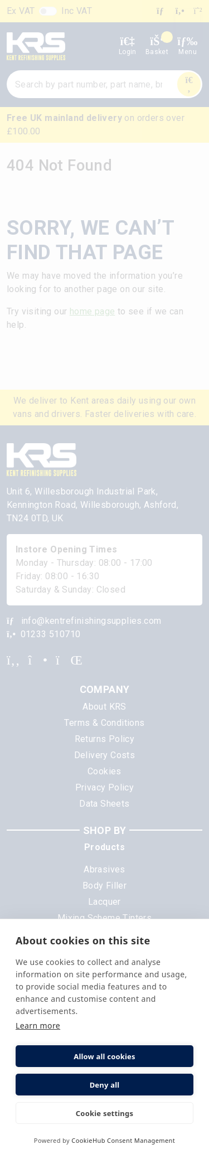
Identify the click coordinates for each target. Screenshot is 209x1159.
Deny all (105, 1085)
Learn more (38, 1025)
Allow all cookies (104, 1056)
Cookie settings (104, 1113)
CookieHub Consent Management (123, 1140)
